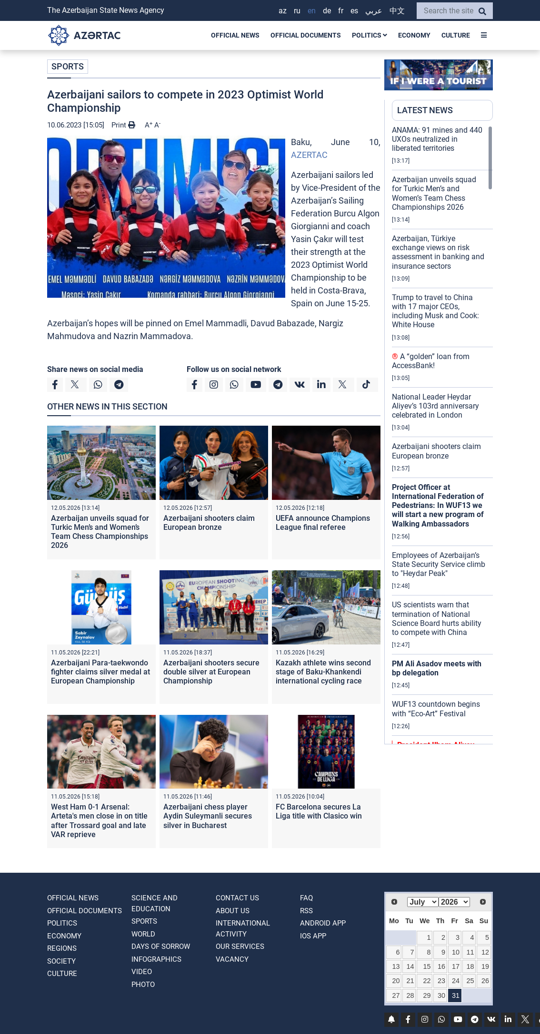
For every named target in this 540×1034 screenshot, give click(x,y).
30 (441, 995)
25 (470, 981)
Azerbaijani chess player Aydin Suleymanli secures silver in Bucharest (207, 815)
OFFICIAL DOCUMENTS (305, 35)
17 (456, 966)
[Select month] (423, 902)
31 (456, 995)
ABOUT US (233, 911)
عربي (373, 10)
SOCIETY (61, 961)
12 (485, 952)
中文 (397, 10)
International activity (243, 928)
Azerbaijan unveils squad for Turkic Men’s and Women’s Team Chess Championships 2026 (100, 532)
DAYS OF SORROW (160, 946)
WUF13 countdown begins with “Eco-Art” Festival (436, 709)
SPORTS (67, 66)
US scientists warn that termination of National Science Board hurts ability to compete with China (436, 618)
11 (470, 952)
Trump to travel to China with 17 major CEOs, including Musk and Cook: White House (435, 311)
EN (312, 10)
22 (426, 981)
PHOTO (143, 984)
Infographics (156, 959)
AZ (283, 10)
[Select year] (454, 902)
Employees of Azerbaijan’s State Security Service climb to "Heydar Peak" (438, 564)
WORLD (143, 934)
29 (426, 995)
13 (396, 966)
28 (410, 995)
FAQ (306, 898)
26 (485, 981)
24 (456, 981)
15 (426, 966)
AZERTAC (309, 155)
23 (441, 981)
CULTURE (455, 35)
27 (396, 995)
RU (297, 10)
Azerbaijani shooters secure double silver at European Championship (211, 671)
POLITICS (369, 35)
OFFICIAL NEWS (235, 35)
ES (354, 10)
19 (485, 966)
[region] (442, 435)
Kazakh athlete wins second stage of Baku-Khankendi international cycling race (323, 671)
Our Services (240, 946)
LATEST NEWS (425, 110)
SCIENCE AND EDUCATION (154, 903)
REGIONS (62, 948)
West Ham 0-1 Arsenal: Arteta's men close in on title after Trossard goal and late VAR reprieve (99, 820)
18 (470, 966)
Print (123, 125)
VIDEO (141, 971)
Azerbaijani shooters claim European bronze (209, 523)
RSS (306, 911)
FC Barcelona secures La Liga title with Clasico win (319, 811)
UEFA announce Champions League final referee (323, 523)
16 (441, 966)
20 (396, 981)
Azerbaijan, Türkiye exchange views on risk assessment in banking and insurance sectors (438, 252)
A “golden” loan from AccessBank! (431, 361)
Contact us (237, 898)
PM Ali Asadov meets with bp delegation (436, 668)
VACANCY (232, 959)
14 (410, 966)
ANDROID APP (323, 923)
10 (456, 952)
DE (327, 10)
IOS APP (313, 936)
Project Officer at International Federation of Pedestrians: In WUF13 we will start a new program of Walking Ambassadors (438, 505)
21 (410, 981)
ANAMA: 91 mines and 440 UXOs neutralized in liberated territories (437, 139)
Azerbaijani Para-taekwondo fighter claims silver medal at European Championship (100, 671)
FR (340, 10)
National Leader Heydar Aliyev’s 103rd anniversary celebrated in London (435, 405)
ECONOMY (414, 35)
